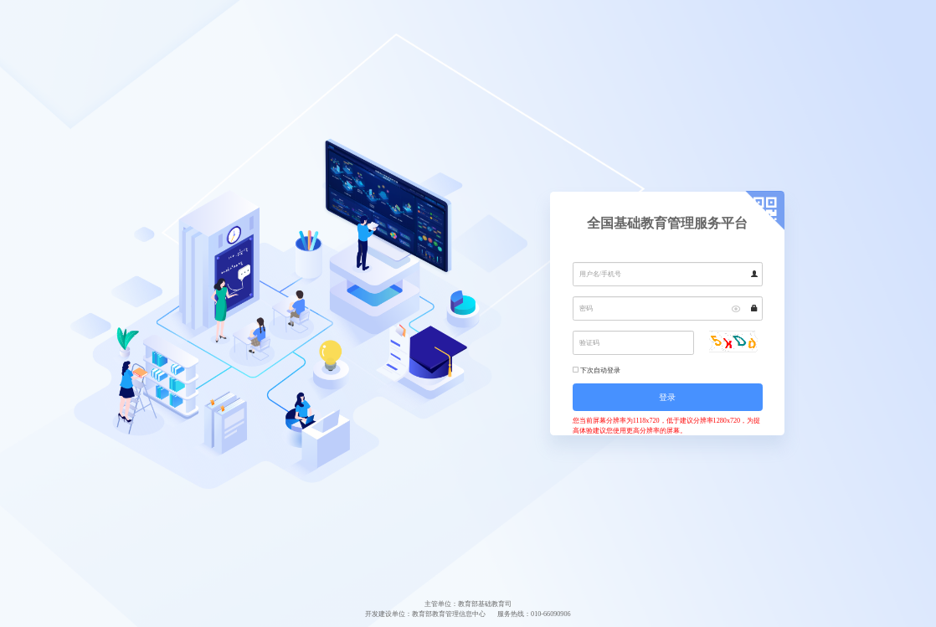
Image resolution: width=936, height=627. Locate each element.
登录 (667, 397)
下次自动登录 (600, 370)
